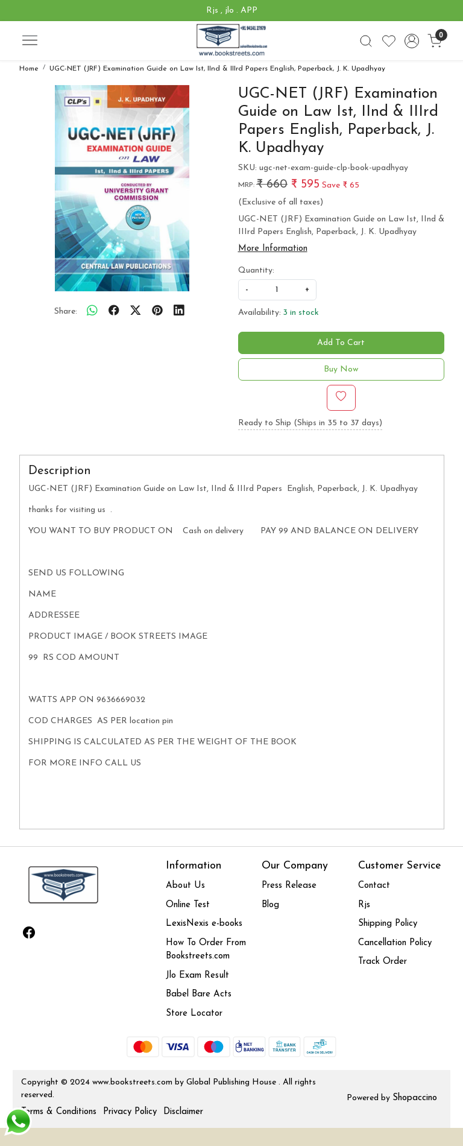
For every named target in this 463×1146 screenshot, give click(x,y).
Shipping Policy (387, 923)
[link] (365, 41)
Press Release (289, 885)
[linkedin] (179, 312)
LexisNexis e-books (204, 923)
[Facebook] (29, 935)
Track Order (382, 961)
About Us (185, 885)
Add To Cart (341, 342)
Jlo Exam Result (197, 975)
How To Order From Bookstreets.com (206, 950)
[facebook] (114, 312)
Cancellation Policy (395, 943)
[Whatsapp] (92, 312)
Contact (374, 885)
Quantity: (256, 270)
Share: (65, 311)
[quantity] (277, 289)
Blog (270, 905)
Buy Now (341, 369)
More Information (272, 248)
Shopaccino (414, 1098)
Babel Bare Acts (199, 994)
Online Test (188, 905)
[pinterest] (157, 312)
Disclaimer (183, 1111)
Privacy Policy (130, 1111)
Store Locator (194, 1013)
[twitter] (135, 312)
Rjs (364, 905)
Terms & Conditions (58, 1111)
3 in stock (301, 312)
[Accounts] (411, 41)
